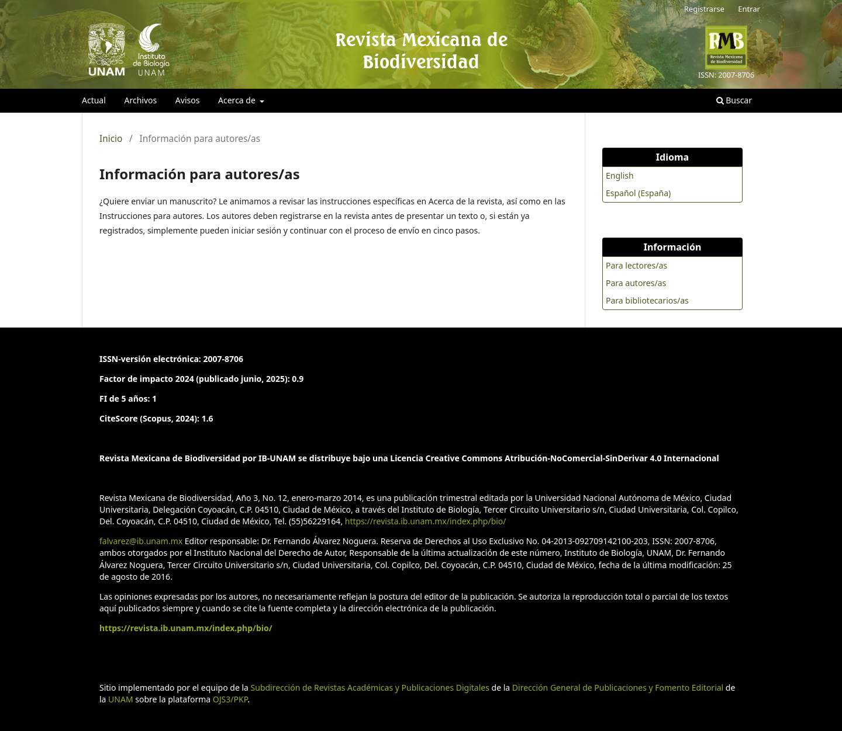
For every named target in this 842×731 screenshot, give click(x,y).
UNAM (120, 699)
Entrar (749, 9)
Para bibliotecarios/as (647, 300)
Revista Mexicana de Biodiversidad (421, 50)
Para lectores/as (636, 265)
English (620, 175)
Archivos (140, 100)
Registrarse (704, 9)
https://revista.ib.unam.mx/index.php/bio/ (425, 521)
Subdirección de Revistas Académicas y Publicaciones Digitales (370, 687)
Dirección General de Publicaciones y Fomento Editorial (617, 687)
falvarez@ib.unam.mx (140, 540)
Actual (94, 100)
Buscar (734, 100)
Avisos (187, 100)
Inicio (110, 139)
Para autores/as (636, 282)
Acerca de (237, 100)
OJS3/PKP (230, 699)
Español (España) (638, 193)
